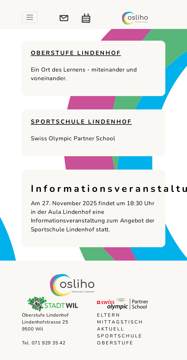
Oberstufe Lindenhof (76, 53)
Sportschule (120, 336)
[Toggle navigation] (30, 17)
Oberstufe (115, 343)
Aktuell (110, 329)
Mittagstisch (120, 322)
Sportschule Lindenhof (81, 122)
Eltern (108, 315)
